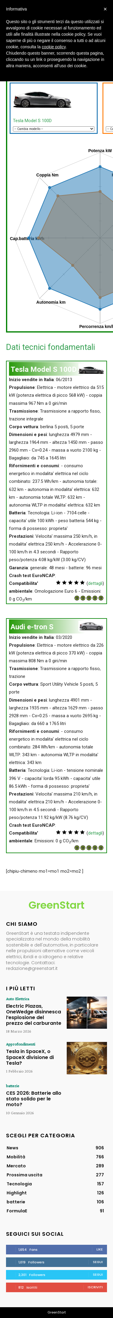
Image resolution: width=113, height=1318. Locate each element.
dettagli (95, 583)
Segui (98, 1261)
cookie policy (54, 46)
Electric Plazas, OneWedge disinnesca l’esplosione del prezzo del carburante (33, 1015)
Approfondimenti (20, 1044)
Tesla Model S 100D (32, 120)
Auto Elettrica (17, 999)
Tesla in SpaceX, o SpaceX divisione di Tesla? (30, 1057)
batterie (12, 1086)
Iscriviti (95, 1287)
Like (99, 1249)
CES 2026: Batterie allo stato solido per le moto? (33, 1099)
